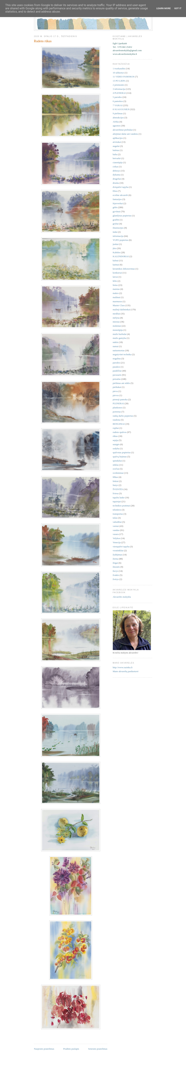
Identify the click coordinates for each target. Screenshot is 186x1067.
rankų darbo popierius (123, 415)
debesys (116, 170)
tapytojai (117, 501)
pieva (115, 391)
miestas (116, 321)
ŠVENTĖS (118, 489)
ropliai (116, 428)
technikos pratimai (121, 505)
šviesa (116, 493)
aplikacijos (118, 138)
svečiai (116, 468)
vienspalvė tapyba (121, 546)
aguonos (116, 125)
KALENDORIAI (121, 256)
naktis (115, 342)
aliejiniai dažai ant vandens (125, 134)
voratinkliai (118, 550)
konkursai (117, 272)
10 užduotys (118, 72)
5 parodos (117, 97)
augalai (116, 146)
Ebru (115, 191)
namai (116, 346)
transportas (118, 513)
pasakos (116, 366)
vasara (116, 534)
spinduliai (117, 460)
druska (116, 183)
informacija (118, 236)
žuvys (115, 571)
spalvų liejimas (120, 456)
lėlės (115, 281)
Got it (177, 8)
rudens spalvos (120, 432)
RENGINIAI (119, 424)
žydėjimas (117, 554)
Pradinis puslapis (71, 1048)
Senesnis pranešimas (97, 1048)
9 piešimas (118, 113)
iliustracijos (118, 227)
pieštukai (117, 387)
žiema (115, 558)
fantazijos (117, 199)
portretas (117, 411)
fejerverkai (118, 203)
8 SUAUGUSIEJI (121, 109)
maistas (116, 289)
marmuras (117, 301)
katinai (116, 264)
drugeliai (117, 178)
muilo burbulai (120, 334)
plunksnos (117, 407)
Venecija (117, 542)
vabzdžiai (117, 522)
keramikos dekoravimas (124, 268)
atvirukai (117, 142)
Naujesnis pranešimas (44, 1048)
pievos (116, 395)
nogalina (117, 358)
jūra (114, 248)
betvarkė (117, 158)
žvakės (116, 575)
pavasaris (117, 375)
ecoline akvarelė (120, 195)
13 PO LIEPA (119, 80)
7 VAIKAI (117, 105)
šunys (115, 485)
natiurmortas (119, 350)
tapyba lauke (119, 497)
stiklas (116, 464)
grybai (116, 223)
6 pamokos (118, 101)
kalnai (116, 260)
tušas (115, 517)
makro (116, 293)
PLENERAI (118, 403)
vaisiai (116, 526)
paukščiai (117, 370)
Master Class (119, 305)
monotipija (118, 330)
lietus (115, 285)
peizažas (117, 379)
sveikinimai (118, 473)
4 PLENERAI (119, 93)
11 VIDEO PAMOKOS (124, 76)
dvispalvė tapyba (121, 187)
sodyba (116, 448)
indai (115, 232)
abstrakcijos (118, 117)
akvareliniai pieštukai (123, 129)
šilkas (115, 477)
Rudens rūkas (43, 41)
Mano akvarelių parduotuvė (126, 671)
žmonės (116, 566)
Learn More (163, 8)
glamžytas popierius (122, 215)
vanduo (116, 530)
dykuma (116, 174)
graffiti (116, 219)
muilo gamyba (119, 338)
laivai (115, 276)
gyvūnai (116, 211)
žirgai (115, 563)
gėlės (115, 207)
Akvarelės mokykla (122, 596)
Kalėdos (116, 252)
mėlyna (116, 317)
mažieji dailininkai (121, 309)
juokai (116, 244)
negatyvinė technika (122, 354)
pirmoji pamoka (120, 399)
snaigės (116, 444)
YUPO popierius (120, 240)
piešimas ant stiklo (121, 383)
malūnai (116, 297)
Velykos (116, 538)
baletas (116, 150)
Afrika (116, 121)
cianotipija (118, 162)
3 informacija (119, 89)
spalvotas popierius (122, 452)
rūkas (115, 436)
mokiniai (117, 325)
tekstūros (117, 509)
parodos (116, 362)
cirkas (115, 166)
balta (115, 154)
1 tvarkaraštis (119, 68)
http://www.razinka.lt (122, 667)
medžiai (116, 313)
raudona (116, 419)
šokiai (115, 481)
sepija (115, 440)
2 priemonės (118, 84)
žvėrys (116, 579)
